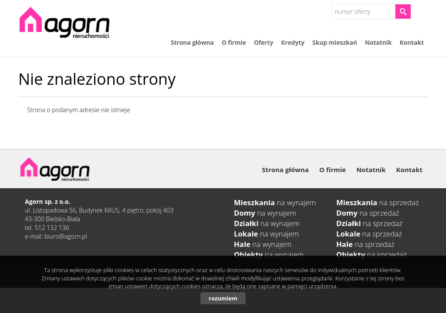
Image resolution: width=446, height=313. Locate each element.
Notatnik (378, 42)
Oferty (263, 42)
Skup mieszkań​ (334, 42)
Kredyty (292, 42)
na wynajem (275, 202)
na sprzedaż (377, 202)
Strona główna (192, 42)
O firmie (234, 42)
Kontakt (412, 42)
